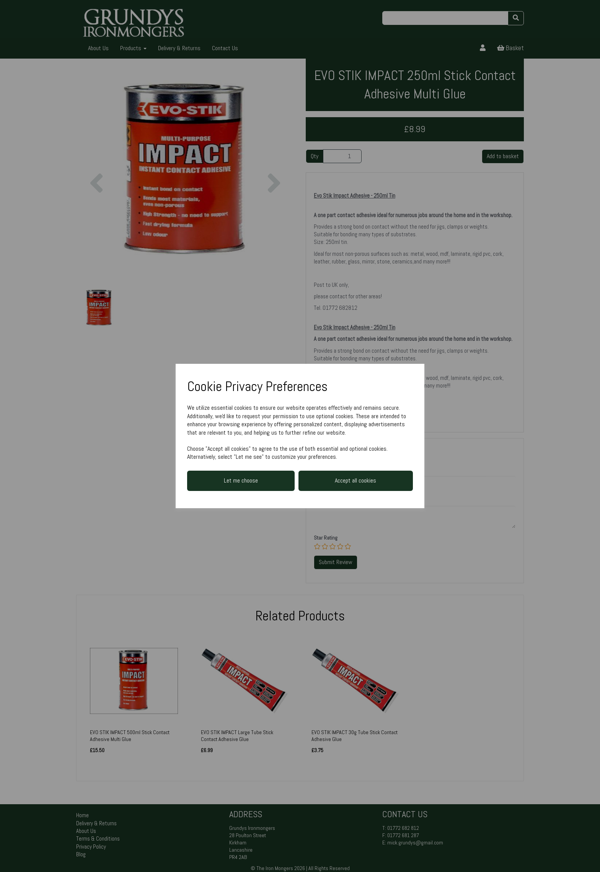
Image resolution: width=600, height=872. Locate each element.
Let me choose (241, 480)
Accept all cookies (355, 480)
